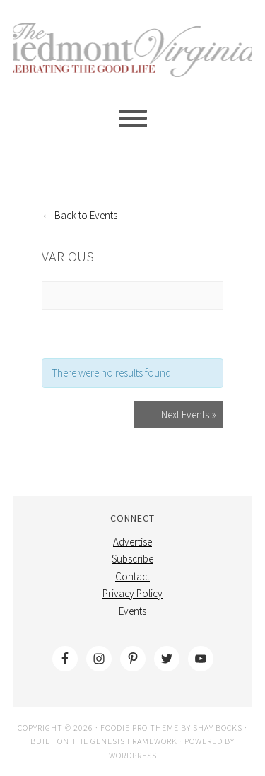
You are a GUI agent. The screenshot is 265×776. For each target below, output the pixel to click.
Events (132, 611)
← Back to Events (79, 215)
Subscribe (132, 558)
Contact (132, 576)
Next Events (188, 414)
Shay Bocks (217, 727)
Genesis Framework (133, 741)
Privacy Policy (132, 593)
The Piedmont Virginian (132, 58)
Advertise (132, 541)
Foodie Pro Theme (139, 727)
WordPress (133, 755)
